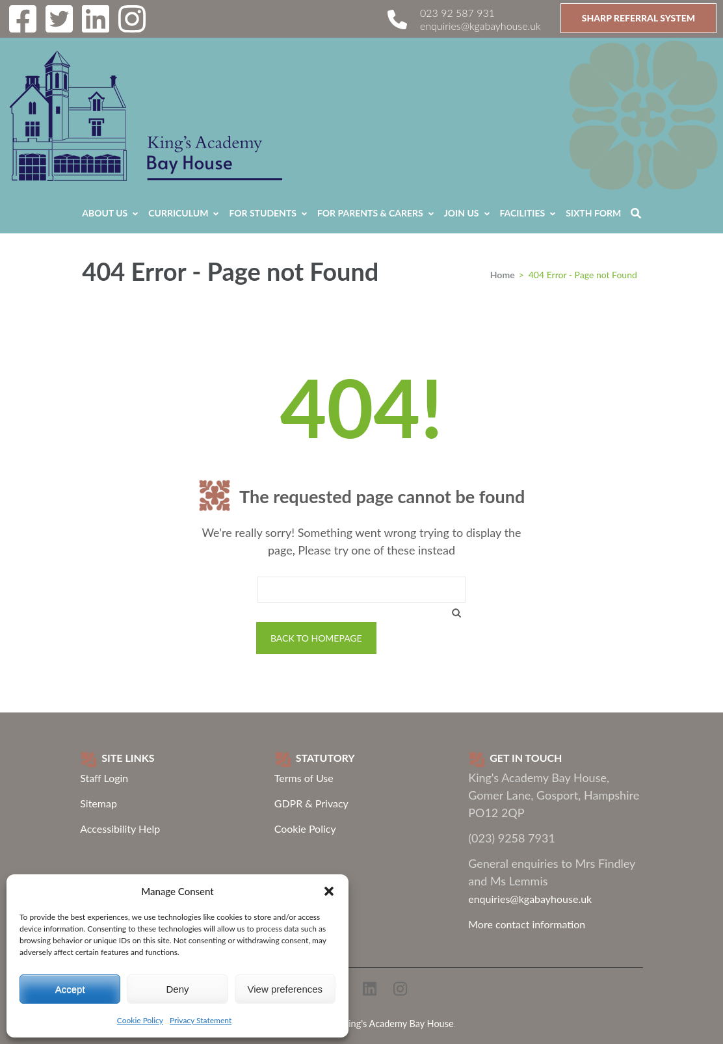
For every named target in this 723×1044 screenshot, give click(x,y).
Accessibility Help (120, 828)
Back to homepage (316, 638)
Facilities (523, 212)
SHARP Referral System (638, 17)
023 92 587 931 (457, 13)
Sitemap (98, 803)
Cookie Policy (140, 1020)
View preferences (285, 989)
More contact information (526, 924)
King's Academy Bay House (398, 1023)
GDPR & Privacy (311, 803)
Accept (70, 989)
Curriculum (178, 212)
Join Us (461, 212)
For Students (262, 212)
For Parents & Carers (370, 212)
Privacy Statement (200, 1020)
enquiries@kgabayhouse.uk (480, 26)
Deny (177, 989)
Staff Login (104, 778)
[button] (328, 891)
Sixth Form (593, 212)
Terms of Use (304, 778)
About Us (104, 212)
